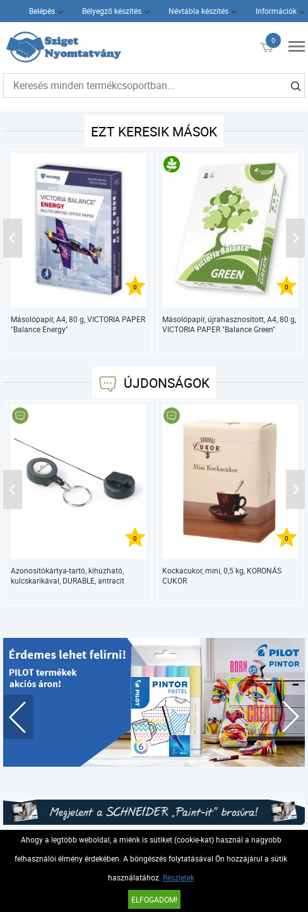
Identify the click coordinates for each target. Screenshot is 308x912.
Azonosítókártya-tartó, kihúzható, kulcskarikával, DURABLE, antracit (67, 575)
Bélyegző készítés (111, 11)
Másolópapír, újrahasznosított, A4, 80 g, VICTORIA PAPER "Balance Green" (229, 324)
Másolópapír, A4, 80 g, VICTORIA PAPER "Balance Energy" (78, 324)
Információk (276, 11)
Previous (18, 717)
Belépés (42, 11)
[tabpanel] (154, 702)
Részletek (178, 877)
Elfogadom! (154, 899)
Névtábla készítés (198, 11)
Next (290, 717)
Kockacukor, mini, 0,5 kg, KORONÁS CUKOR (221, 575)
